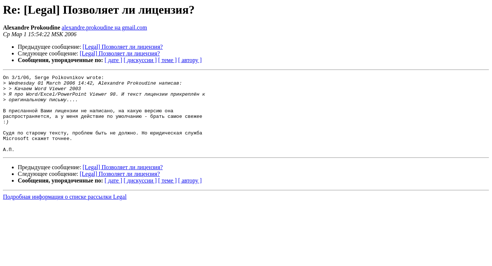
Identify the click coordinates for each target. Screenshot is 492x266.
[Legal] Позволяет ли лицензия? (123, 47)
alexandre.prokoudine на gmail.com (104, 27)
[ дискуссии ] (140, 60)
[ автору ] (189, 60)
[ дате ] (113, 60)
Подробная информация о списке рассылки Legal (65, 212)
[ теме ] (167, 60)
